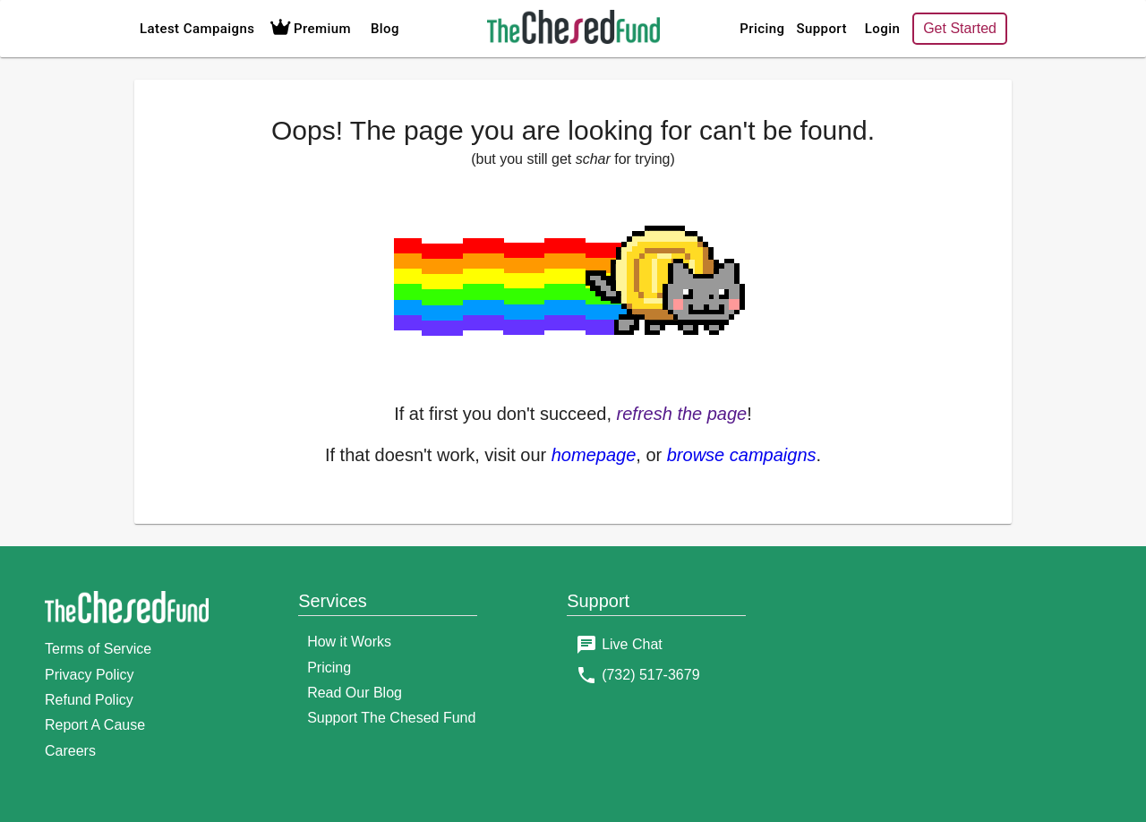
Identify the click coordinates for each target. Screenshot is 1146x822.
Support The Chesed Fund (391, 717)
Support (821, 29)
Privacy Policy (89, 674)
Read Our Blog (354, 692)
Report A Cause (95, 724)
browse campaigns (742, 455)
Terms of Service (98, 648)
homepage (594, 455)
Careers (70, 750)
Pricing (762, 29)
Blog (385, 29)
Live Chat (632, 644)
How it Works (349, 641)
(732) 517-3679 (650, 674)
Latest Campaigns (197, 29)
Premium (308, 29)
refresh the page (682, 414)
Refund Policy (89, 699)
